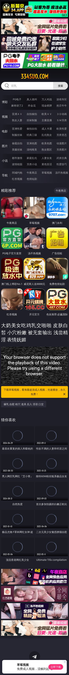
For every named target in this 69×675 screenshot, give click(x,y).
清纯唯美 (32, 149)
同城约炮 (17, 172)
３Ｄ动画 (61, 114)
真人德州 (32, 99)
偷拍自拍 (32, 128)
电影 (5, 131)
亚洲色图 (32, 143)
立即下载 (56, 667)
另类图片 (61, 149)
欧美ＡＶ (47, 114)
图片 (5, 146)
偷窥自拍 (17, 143)
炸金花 (32, 105)
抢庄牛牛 (61, 105)
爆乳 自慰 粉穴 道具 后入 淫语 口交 (24, 404)
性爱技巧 (61, 164)
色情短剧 (32, 179)
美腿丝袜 (17, 149)
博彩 (5, 102)
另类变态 (61, 135)
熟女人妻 (17, 120)
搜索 (60, 85)
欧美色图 (47, 143)
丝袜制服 (32, 120)
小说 (5, 161)
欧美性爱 (61, 128)
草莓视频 (47, 172)
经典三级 (32, 135)
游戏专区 (61, 99)
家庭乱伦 (32, 158)
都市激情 (17, 158)
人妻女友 (47, 158)
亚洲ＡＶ (17, 114)
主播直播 (47, 120)
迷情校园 (17, 164)
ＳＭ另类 (61, 120)
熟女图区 (47, 149)
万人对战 (47, 99)
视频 (5, 117)
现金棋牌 (47, 105)
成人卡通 (47, 128)
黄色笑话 (47, 164)
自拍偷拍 (32, 114)
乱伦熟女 (47, 135)
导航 (5, 175)
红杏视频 (17, 179)
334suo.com (34, 76)
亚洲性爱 (17, 128)
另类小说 (32, 164)
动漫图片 (61, 143)
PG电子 (17, 99)
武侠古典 (61, 158)
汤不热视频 (61, 172)
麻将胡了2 (17, 105)
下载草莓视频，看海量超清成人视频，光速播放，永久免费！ (35, 392)
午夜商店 (32, 172)
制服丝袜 (17, 135)
